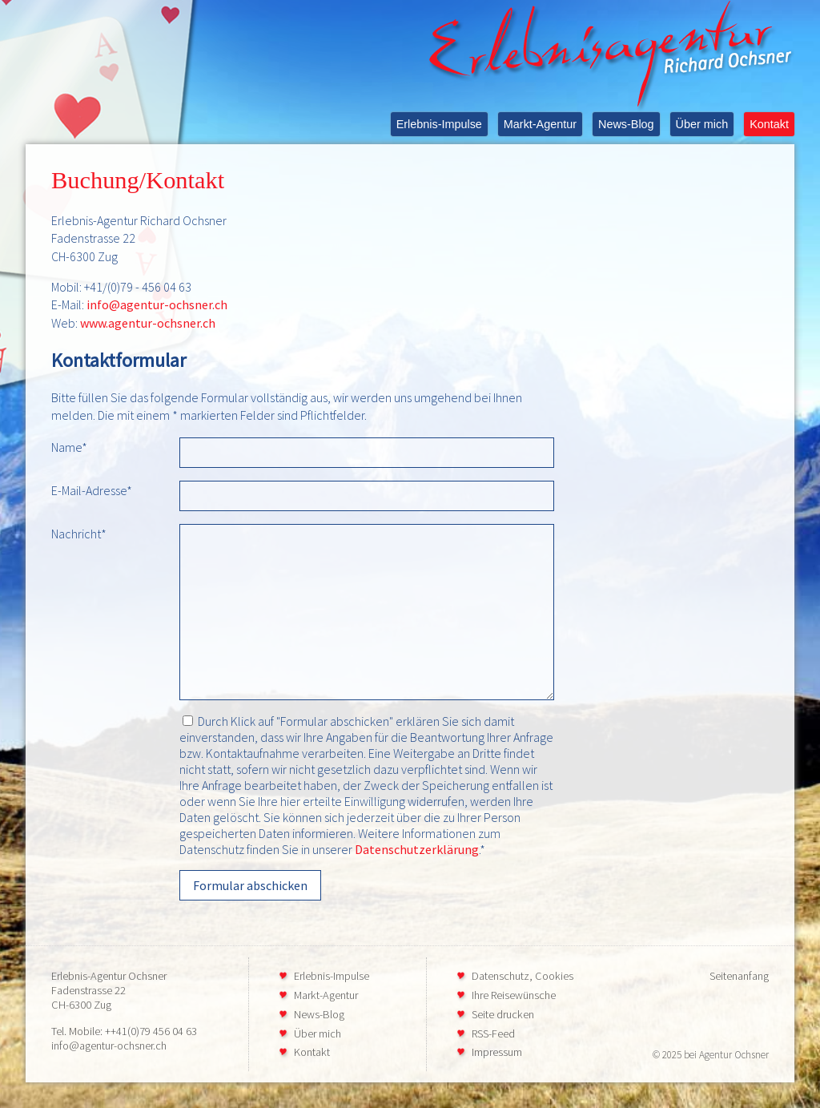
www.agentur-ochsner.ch (147, 323)
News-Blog (626, 124)
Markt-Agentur (540, 124)
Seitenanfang (739, 976)
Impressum (497, 1052)
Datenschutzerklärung (417, 849)
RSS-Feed (493, 1033)
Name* (69, 447)
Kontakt (769, 124)
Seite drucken (503, 1014)
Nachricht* (79, 534)
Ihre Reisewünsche (514, 995)
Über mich (702, 124)
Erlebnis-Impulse (439, 124)
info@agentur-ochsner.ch (156, 304)
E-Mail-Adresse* (91, 490)
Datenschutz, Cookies (522, 976)
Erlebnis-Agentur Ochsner (109, 976)
